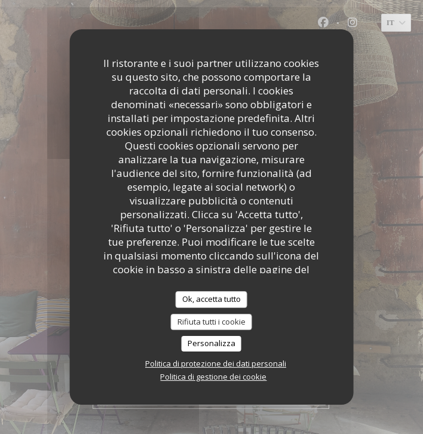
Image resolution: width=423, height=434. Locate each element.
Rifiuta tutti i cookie (211, 321)
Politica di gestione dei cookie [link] (213, 376)
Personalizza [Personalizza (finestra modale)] (211, 343)
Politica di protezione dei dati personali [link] (215, 363)
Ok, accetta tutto (211, 299)
